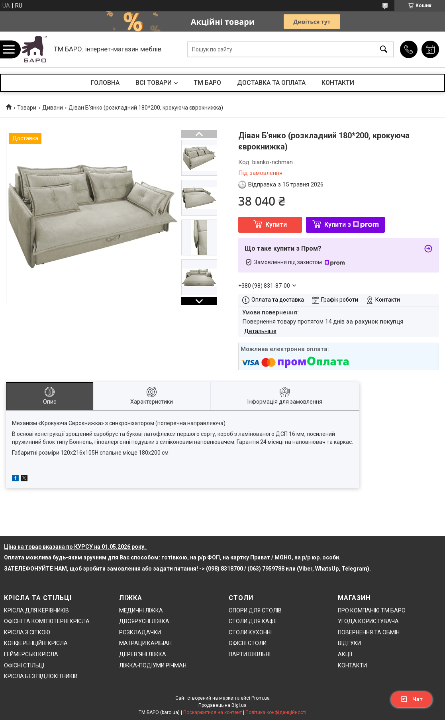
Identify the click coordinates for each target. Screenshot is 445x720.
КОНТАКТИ (337, 82)
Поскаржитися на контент (212, 712)
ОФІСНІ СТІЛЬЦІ (24, 665)
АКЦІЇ (345, 654)
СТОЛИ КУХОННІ (250, 632)
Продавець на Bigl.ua (222, 705)
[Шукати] (383, 49)
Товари (26, 107)
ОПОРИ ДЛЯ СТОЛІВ (255, 610)
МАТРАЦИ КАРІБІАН (145, 643)
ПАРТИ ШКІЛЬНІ (250, 654)
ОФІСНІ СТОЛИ (248, 643)
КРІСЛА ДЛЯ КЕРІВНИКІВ (36, 610)
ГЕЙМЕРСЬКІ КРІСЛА (31, 654)
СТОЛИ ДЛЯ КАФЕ (253, 621)
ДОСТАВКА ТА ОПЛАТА (271, 82)
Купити (276, 224)
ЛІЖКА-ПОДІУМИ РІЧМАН (152, 665)
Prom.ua (260, 698)
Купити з (351, 224)
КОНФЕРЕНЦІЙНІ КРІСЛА (36, 643)
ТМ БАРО (207, 82)
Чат (411, 699)
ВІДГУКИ (349, 643)
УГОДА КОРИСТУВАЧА (368, 621)
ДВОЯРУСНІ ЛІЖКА (144, 621)
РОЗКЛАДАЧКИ (140, 632)
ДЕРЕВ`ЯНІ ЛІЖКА (142, 654)
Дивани (52, 107)
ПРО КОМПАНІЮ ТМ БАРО (372, 610)
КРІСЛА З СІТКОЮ (27, 632)
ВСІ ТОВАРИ (153, 82)
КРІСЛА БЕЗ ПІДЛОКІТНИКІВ (41, 676)
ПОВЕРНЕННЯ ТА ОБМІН (369, 632)
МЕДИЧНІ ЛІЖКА (141, 610)
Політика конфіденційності (275, 712)
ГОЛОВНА (105, 82)
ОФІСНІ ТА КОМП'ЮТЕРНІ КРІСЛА (47, 621)
